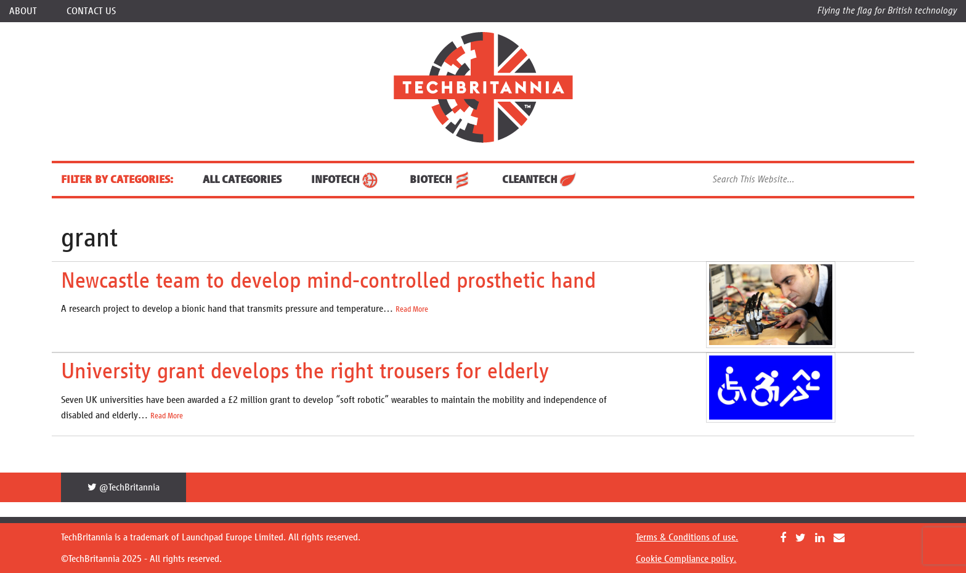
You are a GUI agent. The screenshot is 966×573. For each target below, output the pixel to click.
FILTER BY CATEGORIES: (117, 179)
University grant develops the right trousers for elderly (305, 370)
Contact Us (91, 11)
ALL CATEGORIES (242, 179)
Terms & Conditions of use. (687, 537)
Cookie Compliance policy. (686, 558)
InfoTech (345, 179)
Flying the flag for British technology (887, 10)
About (23, 11)
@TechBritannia (123, 487)
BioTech (441, 179)
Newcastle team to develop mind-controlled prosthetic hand (328, 280)
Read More (412, 309)
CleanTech (540, 179)
